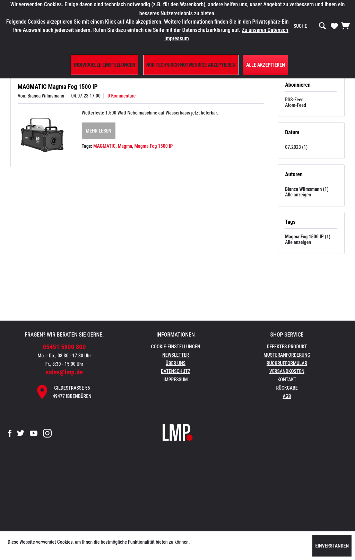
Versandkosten (286, 371)
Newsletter (175, 355)
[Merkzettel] (334, 25)
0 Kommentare (121, 96)
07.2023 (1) (296, 147)
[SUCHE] (310, 26)
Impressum (176, 379)
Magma (125, 146)
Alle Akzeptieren (265, 65)
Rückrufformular (287, 363)
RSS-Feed (294, 99)
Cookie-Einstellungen (175, 346)
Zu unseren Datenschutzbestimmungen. (285, 30)
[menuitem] (310, 26)
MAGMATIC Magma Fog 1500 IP (58, 86)
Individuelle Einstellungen (104, 65)
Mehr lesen (99, 131)
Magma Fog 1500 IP (153, 146)
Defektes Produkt (287, 346)
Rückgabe (286, 388)
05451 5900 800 (64, 347)
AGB (287, 396)
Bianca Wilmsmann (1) (307, 189)
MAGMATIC (104, 146)
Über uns (175, 363)
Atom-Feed (295, 105)
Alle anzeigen (298, 194)
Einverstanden (332, 546)
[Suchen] (322, 26)
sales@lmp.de (64, 372)
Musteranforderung (286, 355)
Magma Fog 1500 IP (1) (307, 236)
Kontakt (286, 379)
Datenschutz (175, 371)
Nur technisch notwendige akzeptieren (191, 65)
